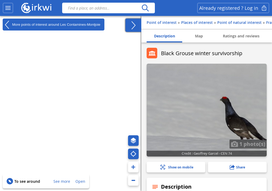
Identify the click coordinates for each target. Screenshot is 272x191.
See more (61, 181)
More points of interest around (51, 24)
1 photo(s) (248, 143)
